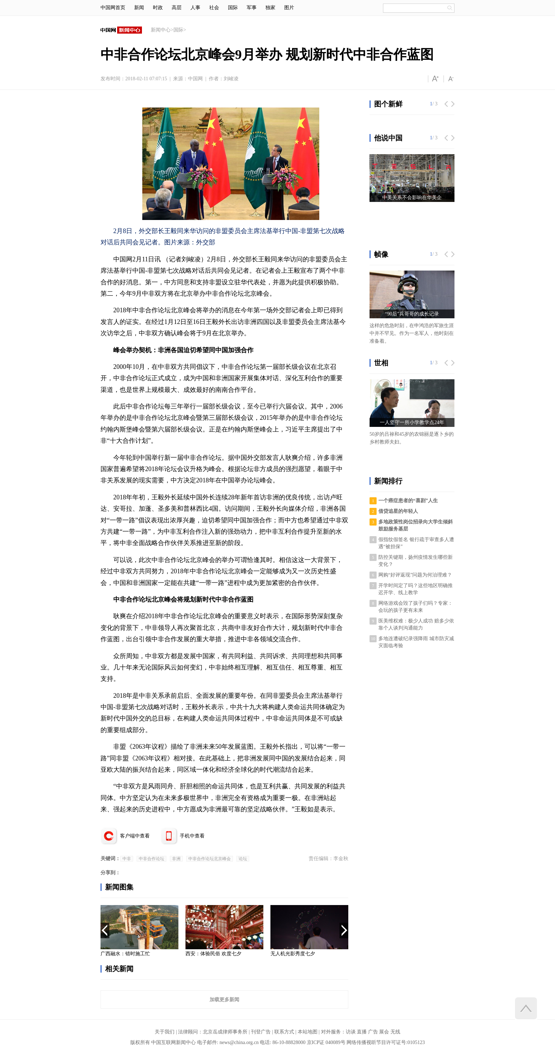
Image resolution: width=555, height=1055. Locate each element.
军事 (252, 7)
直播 (362, 1031)
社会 (214, 7)
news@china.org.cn (239, 1042)
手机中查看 (192, 836)
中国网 (195, 78)
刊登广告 (261, 1031)
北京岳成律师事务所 (225, 1031)
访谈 (351, 1031)
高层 (177, 7)
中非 (126, 858)
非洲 (176, 858)
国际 (233, 7)
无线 (395, 1031)
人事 (195, 7)
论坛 (243, 858)
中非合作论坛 (151, 858)
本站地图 (307, 1031)
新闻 (139, 7)
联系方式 (284, 1031)
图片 (289, 7)
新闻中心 (161, 30)
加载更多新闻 (224, 999)
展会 (384, 1031)
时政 (158, 7)
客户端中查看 (135, 836)
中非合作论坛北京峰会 (209, 858)
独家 (270, 7)
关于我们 (164, 1031)
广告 (373, 1031)
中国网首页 (113, 7)
